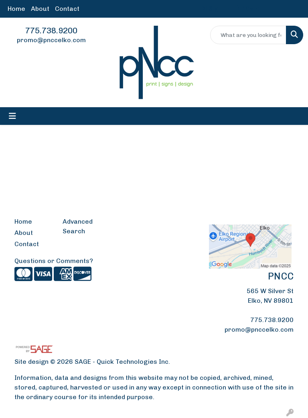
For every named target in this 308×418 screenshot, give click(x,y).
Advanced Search (78, 226)
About (40, 8)
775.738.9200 (51, 30)
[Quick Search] (248, 35)
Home (16, 8)
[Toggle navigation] (12, 116)
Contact (67, 8)
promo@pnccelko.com (51, 40)
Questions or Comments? (53, 261)
